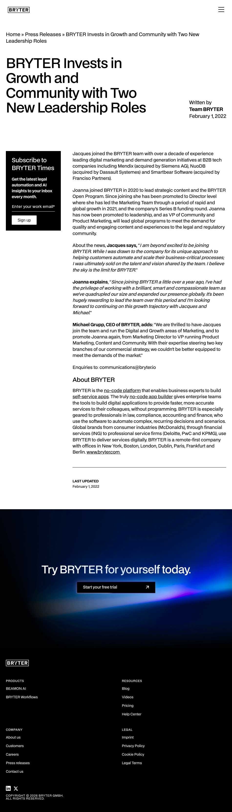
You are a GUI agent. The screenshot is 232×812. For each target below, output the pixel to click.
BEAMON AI (16, 688)
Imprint (128, 737)
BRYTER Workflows (22, 697)
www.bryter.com (104, 452)
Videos (127, 697)
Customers (15, 746)
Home (13, 34)
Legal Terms (132, 763)
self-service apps (91, 397)
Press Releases (43, 34)
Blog (125, 688)
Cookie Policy (133, 754)
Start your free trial (100, 587)
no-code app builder (151, 397)
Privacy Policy (133, 746)
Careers (12, 754)
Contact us (14, 771)
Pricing (128, 706)
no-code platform (122, 391)
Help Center (131, 714)
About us (13, 737)
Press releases (18, 763)
